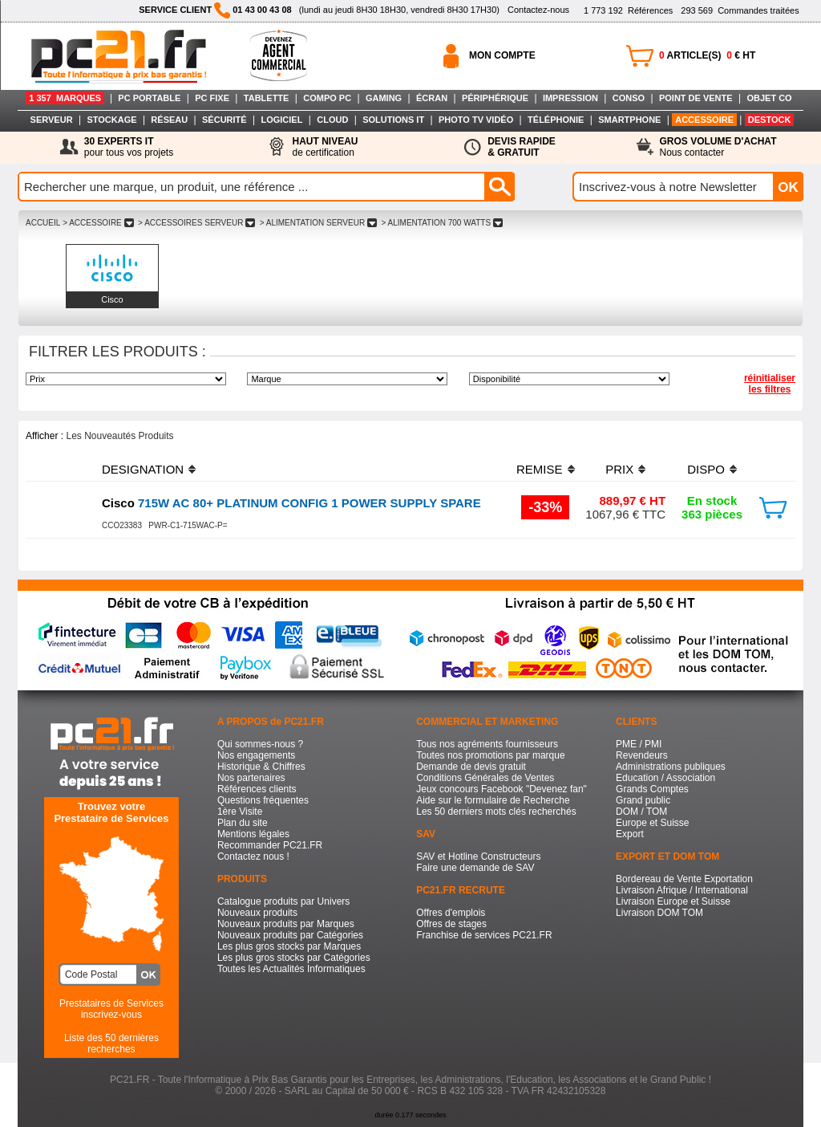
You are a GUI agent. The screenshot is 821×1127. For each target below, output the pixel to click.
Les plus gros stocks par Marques (289, 946)
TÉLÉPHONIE (556, 119)
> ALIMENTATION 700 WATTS (442, 222)
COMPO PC (327, 98)
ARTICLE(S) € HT (707, 55)
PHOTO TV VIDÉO (476, 119)
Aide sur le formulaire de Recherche (492, 800)
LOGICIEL (281, 119)
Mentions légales (253, 834)
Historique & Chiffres (261, 766)
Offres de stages (451, 924)
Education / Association (665, 777)
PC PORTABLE (149, 98)
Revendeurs (642, 755)
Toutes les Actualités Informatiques (291, 968)
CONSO (629, 98)
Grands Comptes (652, 789)
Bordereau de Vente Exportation (684, 879)
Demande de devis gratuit (471, 766)
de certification (325, 147)
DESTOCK (769, 119)
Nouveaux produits (257, 912)
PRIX (619, 469)
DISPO (706, 469)
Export (630, 834)
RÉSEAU (169, 119)
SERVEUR (51, 119)
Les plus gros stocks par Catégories (293, 957)
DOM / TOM (641, 811)
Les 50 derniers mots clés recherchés (496, 811)
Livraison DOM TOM (659, 912)
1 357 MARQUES (65, 98)
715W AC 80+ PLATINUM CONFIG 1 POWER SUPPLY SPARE (291, 503)
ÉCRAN (431, 98)
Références (628, 10)
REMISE (539, 469)
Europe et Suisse (652, 822)
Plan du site (242, 822)
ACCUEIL (43, 222)
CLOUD (332, 119)
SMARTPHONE (629, 119)
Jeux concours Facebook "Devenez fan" (501, 789)
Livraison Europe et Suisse (673, 901)
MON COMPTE (502, 55)
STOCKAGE (111, 119)
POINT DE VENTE (696, 98)
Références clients (257, 789)
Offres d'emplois (450, 912)
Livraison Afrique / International (682, 890)
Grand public (643, 800)
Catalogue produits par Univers (283, 901)
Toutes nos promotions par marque (490, 755)
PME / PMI (638, 744)
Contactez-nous (538, 9)
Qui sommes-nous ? (260, 744)
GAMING (384, 98)
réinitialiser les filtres (769, 383)
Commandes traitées (740, 10)
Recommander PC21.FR (269, 845)
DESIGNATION (143, 469)
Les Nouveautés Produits (119, 435)
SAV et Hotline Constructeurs (478, 856)
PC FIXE (212, 98)
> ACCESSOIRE (97, 222)
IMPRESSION (570, 98)
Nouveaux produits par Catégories (290, 935)
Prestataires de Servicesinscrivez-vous (111, 1009)
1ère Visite (239, 811)
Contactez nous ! (253, 856)
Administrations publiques (671, 766)
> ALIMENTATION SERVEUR (318, 222)
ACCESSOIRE (704, 119)
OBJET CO (768, 98)
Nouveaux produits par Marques (285, 924)
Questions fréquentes (263, 800)
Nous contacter (718, 147)
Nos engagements (256, 755)
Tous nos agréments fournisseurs (487, 744)
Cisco (112, 299)
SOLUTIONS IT (393, 119)
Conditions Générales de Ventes (485, 777)
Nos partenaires (251, 777)
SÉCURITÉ (224, 119)
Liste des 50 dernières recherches (111, 1043)
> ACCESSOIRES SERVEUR (196, 222)
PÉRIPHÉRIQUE (495, 98)
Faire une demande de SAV (475, 867)
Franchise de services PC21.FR (484, 935)
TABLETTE (266, 98)
